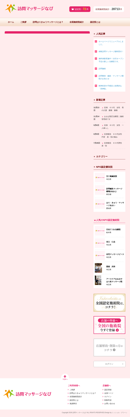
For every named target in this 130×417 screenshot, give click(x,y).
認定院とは (95, 22)
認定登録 (107, 390)
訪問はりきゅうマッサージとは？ (48, 22)
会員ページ (108, 393)
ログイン (109, 364)
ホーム (11, 22)
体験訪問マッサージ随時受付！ (111, 51)
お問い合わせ (109, 404)
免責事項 (73, 404)
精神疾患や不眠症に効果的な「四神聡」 (110, 87)
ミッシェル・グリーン (119, 412)
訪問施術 (102, 69)
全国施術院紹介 (77, 22)
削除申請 (107, 400)
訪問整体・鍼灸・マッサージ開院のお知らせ (111, 77)
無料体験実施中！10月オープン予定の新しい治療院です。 (111, 60)
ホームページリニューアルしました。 (111, 42)
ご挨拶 (23, 22)
